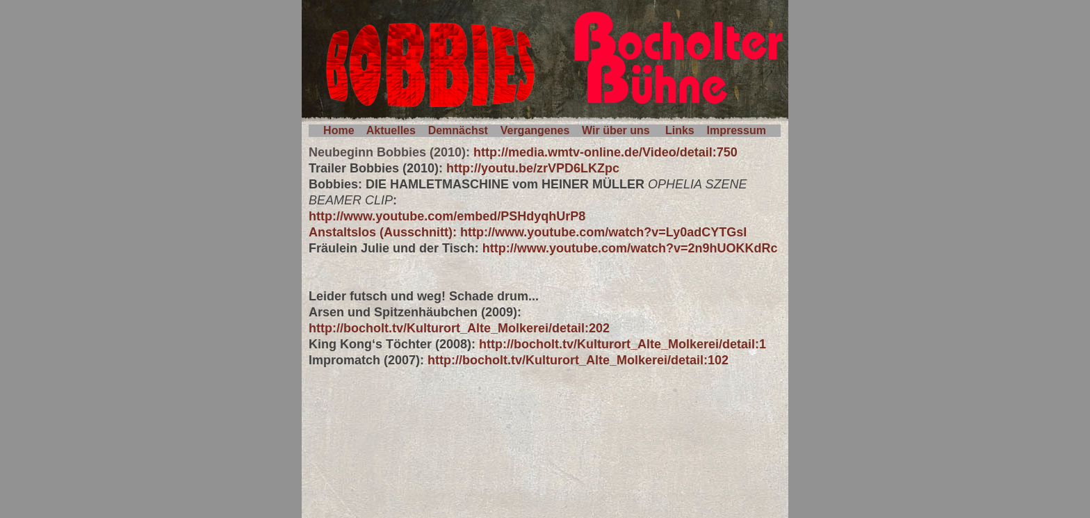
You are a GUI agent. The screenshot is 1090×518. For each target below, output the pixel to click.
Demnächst (458, 130)
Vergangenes (535, 130)
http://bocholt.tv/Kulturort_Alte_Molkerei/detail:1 (622, 344)
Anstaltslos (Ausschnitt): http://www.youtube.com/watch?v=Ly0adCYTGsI (528, 232)
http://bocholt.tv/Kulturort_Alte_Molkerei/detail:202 (459, 328)
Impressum (736, 130)
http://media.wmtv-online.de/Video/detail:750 (605, 152)
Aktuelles (391, 130)
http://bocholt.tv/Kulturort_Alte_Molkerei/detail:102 (578, 360)
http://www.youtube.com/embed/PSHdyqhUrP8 (447, 216)
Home (338, 130)
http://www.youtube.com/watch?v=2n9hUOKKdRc (630, 248)
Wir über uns (616, 130)
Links (679, 130)
